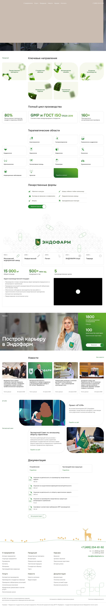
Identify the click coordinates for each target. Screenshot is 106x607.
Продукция (43, 3)
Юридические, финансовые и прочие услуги (13, 588)
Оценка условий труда (60, 582)
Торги (29, 569)
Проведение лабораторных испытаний (13, 582)
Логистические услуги (9, 592)
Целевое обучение (59, 558)
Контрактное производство (10, 577)
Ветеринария (32, 558)
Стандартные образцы (34, 566)
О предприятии (28, 3)
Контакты (63, 3)
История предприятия (8, 556)
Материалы (5, 566)
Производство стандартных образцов (13, 580)
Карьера (56, 3)
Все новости (100, 357)
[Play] (78, 291)
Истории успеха (58, 564)
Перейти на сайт (74, 422)
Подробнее (33, 470)
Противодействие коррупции (11, 569)
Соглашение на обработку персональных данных (62, 599)
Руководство (6, 561)
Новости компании (33, 577)
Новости (50, 3)
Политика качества (59, 580)
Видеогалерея (32, 580)
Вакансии (56, 556)
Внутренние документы (61, 585)
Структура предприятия (9, 558)
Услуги (36, 3)
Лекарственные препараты (36, 556)
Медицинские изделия (35, 561)
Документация (58, 577)
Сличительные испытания (10, 585)
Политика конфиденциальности (96, 599)
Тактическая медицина (35, 564)
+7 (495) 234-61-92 (98, 3)
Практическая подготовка (61, 561)
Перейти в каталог (61, 175)
